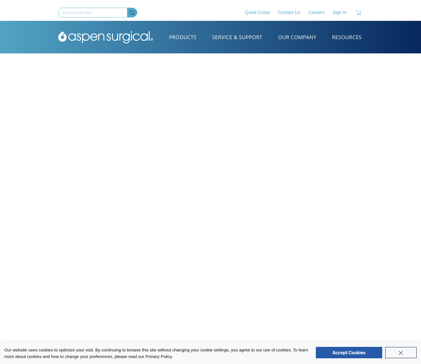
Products (182, 37)
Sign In (340, 12)
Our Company (297, 37)
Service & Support (237, 37)
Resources (347, 37)
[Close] (401, 352)
